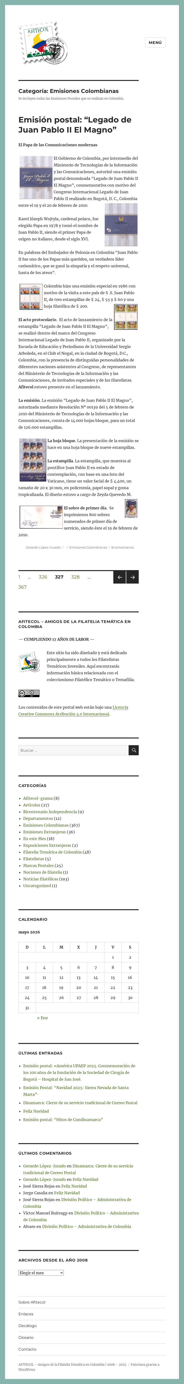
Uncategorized (37, 885)
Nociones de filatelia (42, 872)
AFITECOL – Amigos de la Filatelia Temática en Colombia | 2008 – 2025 (72, 1365)
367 (24, 587)
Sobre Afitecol (31, 1302)
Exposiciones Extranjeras (47, 845)
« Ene (42, 1017)
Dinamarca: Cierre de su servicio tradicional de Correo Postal (80, 1102)
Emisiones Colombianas (88, 547)
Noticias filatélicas (40, 879)
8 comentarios (122, 547)
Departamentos (38, 818)
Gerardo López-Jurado (43, 547)
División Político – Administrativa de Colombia (86, 1226)
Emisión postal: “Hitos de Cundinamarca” (63, 1119)
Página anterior (119, 583)
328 (77, 577)
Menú (155, 42)
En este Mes (34, 838)
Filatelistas (33, 858)
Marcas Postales (38, 865)
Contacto (27, 1349)
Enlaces (25, 1314)
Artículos (31, 805)
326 (45, 577)
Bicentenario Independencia (50, 811)
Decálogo (27, 1325)
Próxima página (132, 583)
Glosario (26, 1337)
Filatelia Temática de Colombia (52, 852)
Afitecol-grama (38, 798)
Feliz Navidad (36, 1111)
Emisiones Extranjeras (44, 831)
